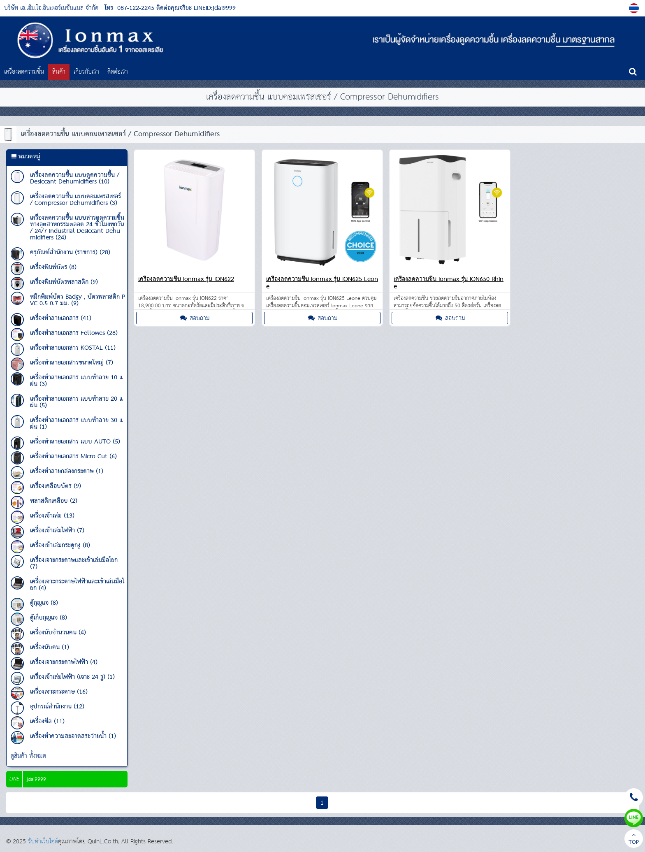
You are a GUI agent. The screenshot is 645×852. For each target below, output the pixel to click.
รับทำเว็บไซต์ (43, 841)
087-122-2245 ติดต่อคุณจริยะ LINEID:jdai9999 (176, 8)
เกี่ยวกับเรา (86, 71)
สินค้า (58, 71)
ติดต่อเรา (117, 71)
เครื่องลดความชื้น (24, 71)
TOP (634, 839)
